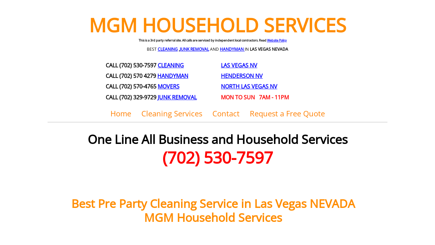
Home (120, 113)
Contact (226, 113)
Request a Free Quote (287, 113)
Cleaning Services (171, 113)
